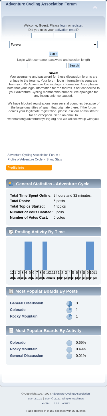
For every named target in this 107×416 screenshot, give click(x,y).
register (77, 25)
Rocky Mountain (23, 316)
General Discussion (26, 303)
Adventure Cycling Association (71, 393)
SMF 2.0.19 (34, 398)
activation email (66, 29)
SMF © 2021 (52, 398)
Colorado (18, 310)
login (63, 25)
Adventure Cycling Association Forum (41, 4)
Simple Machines (73, 398)
